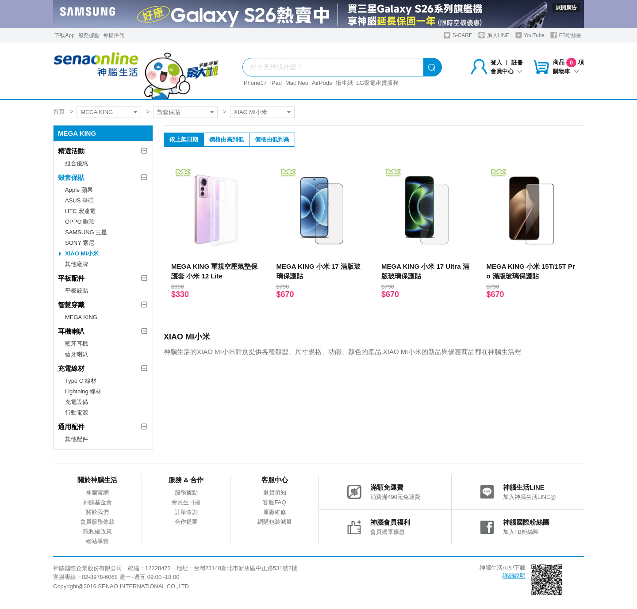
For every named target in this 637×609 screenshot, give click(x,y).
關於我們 (97, 512)
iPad (276, 83)
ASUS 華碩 (79, 200)
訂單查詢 (186, 512)
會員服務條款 (97, 521)
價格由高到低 (226, 139)
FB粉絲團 (566, 35)
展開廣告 (566, 7)
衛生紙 (344, 83)
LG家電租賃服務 (378, 83)
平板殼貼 (76, 290)
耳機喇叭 (71, 331)
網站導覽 (97, 541)
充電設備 (76, 402)
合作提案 (186, 521)
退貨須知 (274, 492)
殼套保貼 (168, 112)
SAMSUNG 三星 (86, 232)
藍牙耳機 (76, 343)
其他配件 (76, 439)
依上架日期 (183, 139)
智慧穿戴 (71, 304)
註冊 (517, 62)
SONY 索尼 (79, 243)
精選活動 (71, 151)
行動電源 (76, 412)
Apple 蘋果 (79, 190)
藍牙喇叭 (76, 354)
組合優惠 (76, 163)
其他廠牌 (76, 264)
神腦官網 (97, 492)
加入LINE (493, 35)
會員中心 (506, 71)
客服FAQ (274, 502)
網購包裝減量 (274, 521)
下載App (64, 35)
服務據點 (89, 35)
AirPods (322, 83)
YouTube (530, 35)
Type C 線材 (80, 380)
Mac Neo (296, 83)
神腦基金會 (97, 502)
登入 (496, 62)
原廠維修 (274, 512)
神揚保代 (113, 35)
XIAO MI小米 (250, 112)
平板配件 (71, 278)
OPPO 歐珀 (80, 221)
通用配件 (71, 426)
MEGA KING (97, 112)
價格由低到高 (272, 139)
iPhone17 (254, 83)
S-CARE (458, 35)
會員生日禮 (186, 502)
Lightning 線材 (83, 391)
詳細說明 (514, 575)
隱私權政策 (97, 531)
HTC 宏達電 (80, 211)
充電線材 (71, 368)
